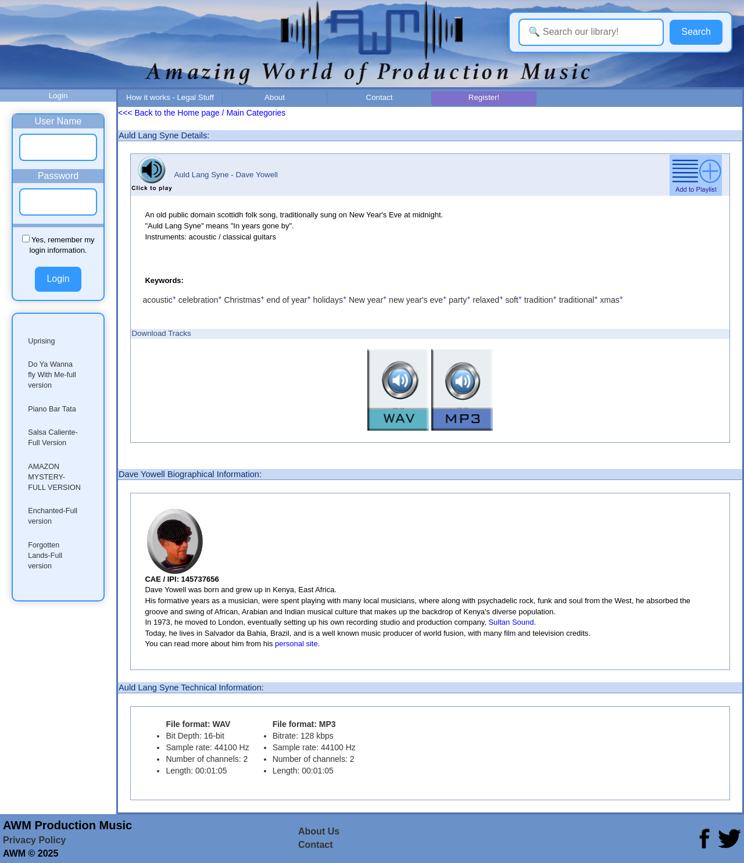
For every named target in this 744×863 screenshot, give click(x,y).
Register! (483, 97)
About (274, 97)
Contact (379, 97)
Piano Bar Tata (52, 409)
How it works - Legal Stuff (170, 97)
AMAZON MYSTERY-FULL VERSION (54, 477)
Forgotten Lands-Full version (45, 555)
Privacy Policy (34, 840)
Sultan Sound (511, 622)
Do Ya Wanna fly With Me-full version (52, 374)
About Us (318, 831)
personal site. (297, 643)
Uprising (41, 341)
